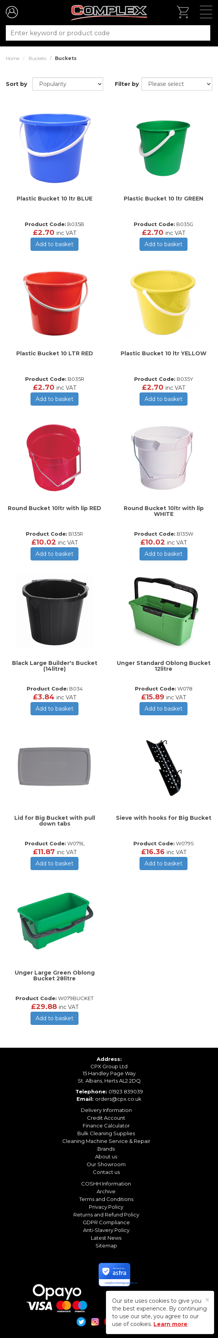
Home (12, 58)
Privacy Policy (106, 1207)
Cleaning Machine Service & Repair (106, 1141)
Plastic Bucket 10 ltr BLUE (54, 198)
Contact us (106, 1172)
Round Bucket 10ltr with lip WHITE (164, 511)
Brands (106, 1149)
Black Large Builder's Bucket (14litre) (54, 666)
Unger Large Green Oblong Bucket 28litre (55, 975)
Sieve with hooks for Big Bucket (163, 817)
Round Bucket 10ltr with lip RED (54, 508)
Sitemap (106, 1245)
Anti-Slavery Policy (106, 1230)
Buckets (37, 58)
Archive (106, 1191)
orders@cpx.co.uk (118, 1099)
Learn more (170, 1324)
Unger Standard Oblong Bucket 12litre (164, 666)
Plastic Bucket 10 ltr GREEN (163, 198)
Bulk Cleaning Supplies (106, 1133)
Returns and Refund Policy (106, 1214)
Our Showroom (106, 1164)
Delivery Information (106, 1110)
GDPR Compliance (106, 1222)
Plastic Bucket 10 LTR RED (54, 353)
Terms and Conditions (106, 1199)
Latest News (106, 1238)
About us (106, 1156)
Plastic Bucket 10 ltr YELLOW (163, 353)
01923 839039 (126, 1091)
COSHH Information (106, 1183)
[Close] (207, 1300)
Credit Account (106, 1118)
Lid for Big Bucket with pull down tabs (54, 820)
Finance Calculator (106, 1125)
